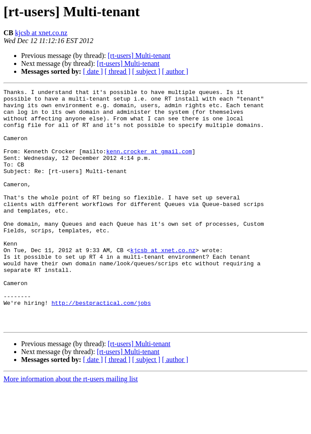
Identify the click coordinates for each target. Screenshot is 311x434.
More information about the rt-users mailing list (71, 426)
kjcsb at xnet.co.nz (41, 32)
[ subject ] (146, 71)
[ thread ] (117, 71)
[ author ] (175, 71)
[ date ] (93, 71)
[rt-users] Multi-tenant (139, 55)
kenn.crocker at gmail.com (149, 164)
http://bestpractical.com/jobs (101, 346)
